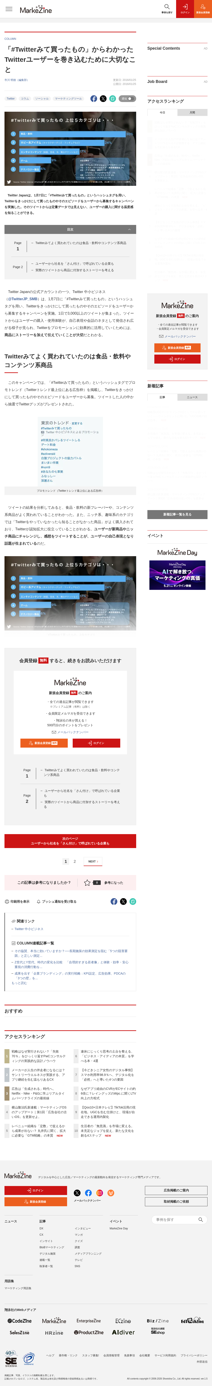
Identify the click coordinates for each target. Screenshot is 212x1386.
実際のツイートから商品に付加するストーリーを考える (74, 270)
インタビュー (83, 1228)
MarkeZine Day (119, 1228)
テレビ (79, 1260)
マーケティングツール (68, 98)
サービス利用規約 (165, 1355)
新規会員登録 (43, 743)
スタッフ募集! (90, 1355)
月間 (192, 112)
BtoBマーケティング (51, 1247)
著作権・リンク (68, 1355)
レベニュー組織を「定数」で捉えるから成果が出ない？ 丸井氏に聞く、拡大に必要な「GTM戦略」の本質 (39, 1130)
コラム (25, 98)
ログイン (95, 743)
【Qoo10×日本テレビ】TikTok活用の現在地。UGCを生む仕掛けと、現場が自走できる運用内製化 (108, 1112)
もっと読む (19, 983)
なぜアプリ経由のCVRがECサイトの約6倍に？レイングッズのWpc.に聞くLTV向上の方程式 (108, 1093)
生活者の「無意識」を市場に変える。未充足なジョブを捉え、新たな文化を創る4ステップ (107, 1130)
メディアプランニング (88, 1253)
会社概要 (144, 1355)
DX (41, 1228)
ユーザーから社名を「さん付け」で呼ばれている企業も (74, 263)
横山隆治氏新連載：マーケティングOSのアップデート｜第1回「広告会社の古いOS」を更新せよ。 (39, 1112)
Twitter (11, 98)
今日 (162, 112)
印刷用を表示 (16, 901)
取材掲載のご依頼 (176, 1201)
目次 (99, 229)
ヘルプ (50, 1355)
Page (18, 267)
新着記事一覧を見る (177, 514)
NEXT (93, 862)
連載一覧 (44, 1260)
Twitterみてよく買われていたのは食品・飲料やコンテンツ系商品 (80, 243)
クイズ (79, 1241)
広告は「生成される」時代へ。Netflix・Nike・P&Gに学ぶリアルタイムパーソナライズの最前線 (38, 1093)
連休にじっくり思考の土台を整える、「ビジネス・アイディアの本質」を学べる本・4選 (107, 1056)
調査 (77, 1247)
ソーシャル (42, 98)
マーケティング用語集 (17, 1288)
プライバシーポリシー (194, 1355)
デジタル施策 (47, 1253)
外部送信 (202, 1361)
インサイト (46, 1241)
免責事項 (129, 1355)
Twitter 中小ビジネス (29, 929)
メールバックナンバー (70, 732)
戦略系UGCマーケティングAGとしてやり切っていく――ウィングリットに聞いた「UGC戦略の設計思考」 (177, 416)
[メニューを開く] (9, 9)
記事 (162, 397)
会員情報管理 (111, 1355)
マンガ (79, 1234)
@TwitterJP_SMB (22, 299)
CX (41, 1234)
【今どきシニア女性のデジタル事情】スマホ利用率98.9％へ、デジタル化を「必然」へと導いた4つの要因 (107, 1074)
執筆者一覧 (46, 1266)
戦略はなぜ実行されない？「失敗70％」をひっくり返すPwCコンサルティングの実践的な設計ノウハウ (39, 1056)
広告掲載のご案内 (176, 1190)
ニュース (192, 397)
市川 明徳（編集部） (16, 80)
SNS (77, 1266)
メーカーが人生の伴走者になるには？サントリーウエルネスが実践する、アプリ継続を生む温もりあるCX (38, 1074)
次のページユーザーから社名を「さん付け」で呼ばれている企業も (70, 841)
